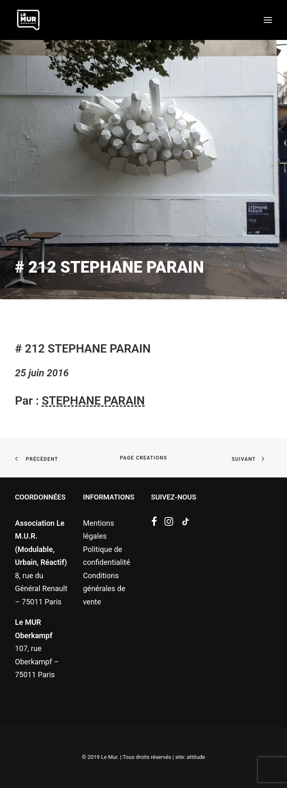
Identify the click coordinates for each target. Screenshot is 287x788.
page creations (143, 458)
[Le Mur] (28, 19)
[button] (268, 20)
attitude (195, 757)
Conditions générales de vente (104, 588)
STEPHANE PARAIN (93, 401)
